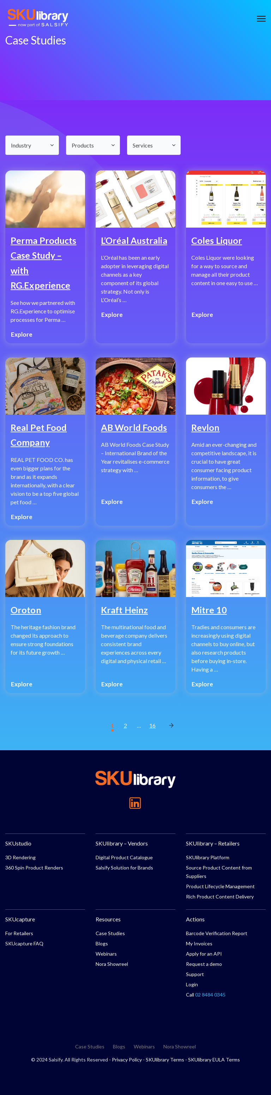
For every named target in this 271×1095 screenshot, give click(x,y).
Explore (21, 334)
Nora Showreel (112, 964)
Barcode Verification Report (216, 933)
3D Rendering (20, 857)
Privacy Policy (127, 1060)
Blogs (102, 943)
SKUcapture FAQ (24, 943)
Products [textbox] (83, 145)
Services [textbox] (143, 145)
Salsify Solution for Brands (124, 868)
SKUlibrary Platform (207, 857)
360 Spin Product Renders (34, 868)
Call (205, 995)
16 (152, 725)
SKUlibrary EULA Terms (214, 1060)
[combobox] (32, 145)
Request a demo (204, 964)
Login (192, 984)
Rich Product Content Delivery (220, 897)
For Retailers (19, 933)
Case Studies (110, 933)
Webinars (106, 954)
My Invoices (199, 943)
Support (195, 974)
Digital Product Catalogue (124, 857)
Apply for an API (204, 954)
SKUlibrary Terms (165, 1060)
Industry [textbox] (21, 145)
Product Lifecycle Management (220, 886)
